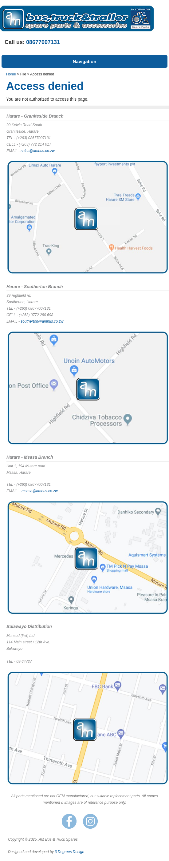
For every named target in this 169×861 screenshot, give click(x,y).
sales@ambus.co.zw (37, 151)
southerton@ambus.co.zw (42, 321)
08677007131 (43, 42)
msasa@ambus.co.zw (40, 491)
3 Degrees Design (69, 852)
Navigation (84, 61)
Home (11, 74)
